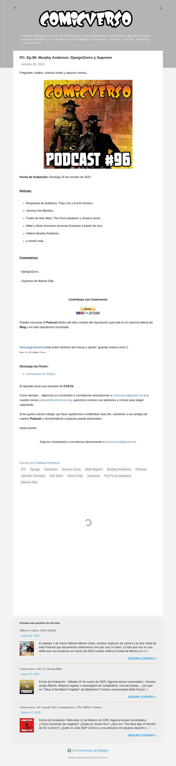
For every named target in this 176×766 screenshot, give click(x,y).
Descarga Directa (31, 347)
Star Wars (56, 475)
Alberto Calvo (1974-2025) (38, 630)
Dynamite (50, 469)
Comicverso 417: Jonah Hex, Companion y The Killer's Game (60, 707)
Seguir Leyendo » (142, 658)
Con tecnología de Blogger (87, 750)
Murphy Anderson (119, 469)
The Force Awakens (117, 475)
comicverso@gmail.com (128, 395)
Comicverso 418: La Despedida (41, 669)
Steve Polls (75, 475)
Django (35, 469)
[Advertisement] (88, 585)
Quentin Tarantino (33, 475)
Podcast (141, 469)
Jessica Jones (71, 469)
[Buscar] (161, 9)
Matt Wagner (94, 469)
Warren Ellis (29, 482)
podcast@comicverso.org (55, 400)
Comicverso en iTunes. (41, 374)
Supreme (93, 475)
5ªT (23, 469)
